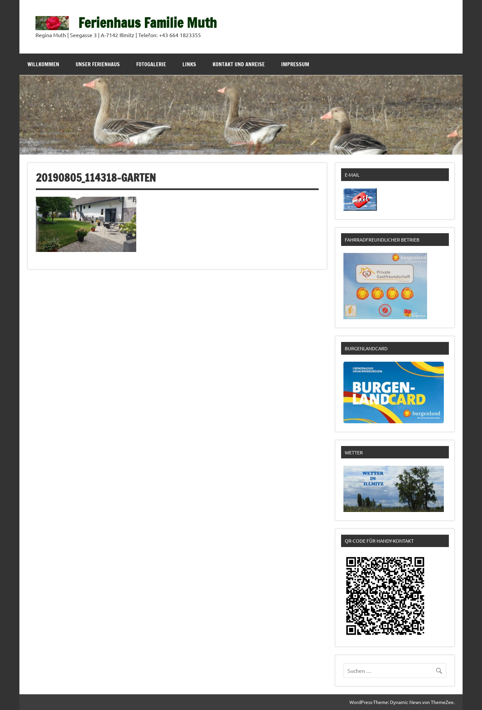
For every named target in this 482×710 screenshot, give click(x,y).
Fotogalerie (151, 64)
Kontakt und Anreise (239, 64)
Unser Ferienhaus (98, 64)
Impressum (295, 64)
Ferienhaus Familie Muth (147, 22)
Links (189, 64)
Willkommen (43, 64)
